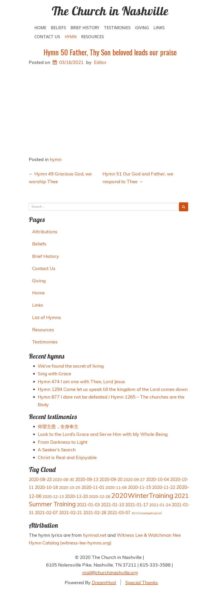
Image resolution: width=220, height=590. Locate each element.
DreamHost (104, 582)
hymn (71, 36)
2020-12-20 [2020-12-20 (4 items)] (76, 496)
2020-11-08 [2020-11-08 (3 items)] (116, 487)
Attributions (44, 231)
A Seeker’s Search (57, 449)
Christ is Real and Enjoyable (67, 457)
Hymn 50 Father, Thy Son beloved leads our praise (110, 52)
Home (40, 27)
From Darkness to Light (62, 442)
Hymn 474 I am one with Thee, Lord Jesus (81, 381)
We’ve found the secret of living (71, 366)
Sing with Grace (54, 373)
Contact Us (47, 36)
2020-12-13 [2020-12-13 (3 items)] (53, 496)
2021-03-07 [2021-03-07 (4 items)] (118, 512)
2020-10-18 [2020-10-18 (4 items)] (46, 487)
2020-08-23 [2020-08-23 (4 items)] (40, 479)
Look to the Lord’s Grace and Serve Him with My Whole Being (103, 434)
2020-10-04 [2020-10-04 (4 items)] (157, 479)
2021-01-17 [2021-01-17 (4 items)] (136, 504)
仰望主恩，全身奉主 (58, 426)
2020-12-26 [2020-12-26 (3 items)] (99, 496)
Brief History (84, 27)
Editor (100, 62)
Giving (142, 27)
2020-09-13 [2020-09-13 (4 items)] (86, 479)
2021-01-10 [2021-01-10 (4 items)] (112, 504)
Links (159, 27)
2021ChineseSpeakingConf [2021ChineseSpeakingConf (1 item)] (146, 513)
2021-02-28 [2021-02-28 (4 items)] (94, 512)
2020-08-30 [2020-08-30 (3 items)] (63, 479)
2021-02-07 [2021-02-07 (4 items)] (46, 512)
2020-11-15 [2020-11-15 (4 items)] (139, 487)
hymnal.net (94, 535)
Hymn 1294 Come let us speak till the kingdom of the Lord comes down (113, 389)
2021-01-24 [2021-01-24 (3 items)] (160, 504)
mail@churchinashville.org (110, 572)
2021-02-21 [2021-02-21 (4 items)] (70, 512)
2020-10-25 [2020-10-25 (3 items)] (69, 487)
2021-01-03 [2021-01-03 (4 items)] (88, 504)
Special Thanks (141, 582)
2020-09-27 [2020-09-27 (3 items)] (134, 479)
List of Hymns (46, 317)
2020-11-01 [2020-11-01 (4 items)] (92, 487)
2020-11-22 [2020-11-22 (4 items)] (163, 487)
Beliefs (58, 27)
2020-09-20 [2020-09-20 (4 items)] (110, 479)
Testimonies (117, 27)
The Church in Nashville (110, 10)
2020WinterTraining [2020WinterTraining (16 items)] (142, 495)
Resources (92, 36)
